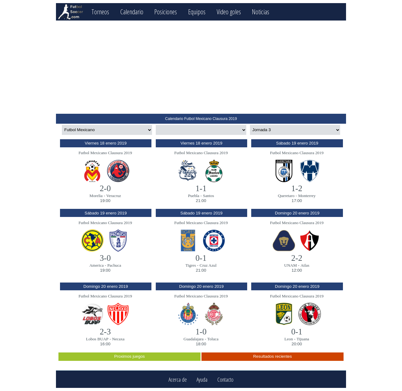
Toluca (213, 339)
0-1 (201, 258)
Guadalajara (193, 339)
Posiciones (165, 11)
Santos (208, 195)
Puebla (193, 195)
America (96, 265)
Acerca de (178, 379)
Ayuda (201, 379)
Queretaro (286, 195)
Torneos (100, 11)
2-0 (105, 188)
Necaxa (118, 339)
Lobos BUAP (97, 339)
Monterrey (307, 195)
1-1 (201, 188)
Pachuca (114, 265)
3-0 (105, 258)
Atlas (305, 265)
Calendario (131, 11)
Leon (288, 339)
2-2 (297, 258)
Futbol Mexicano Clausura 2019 (105, 152)
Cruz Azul (208, 265)
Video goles (229, 11)
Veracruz (113, 195)
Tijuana (303, 339)
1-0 (201, 331)
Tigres (191, 265)
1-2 (297, 188)
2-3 (105, 331)
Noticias (260, 11)
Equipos (197, 11)
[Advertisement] (201, 67)
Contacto (225, 379)
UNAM (290, 265)
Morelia (96, 195)
